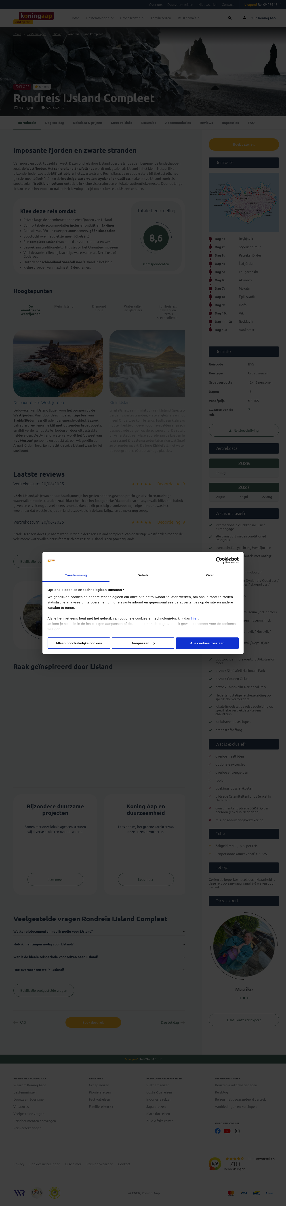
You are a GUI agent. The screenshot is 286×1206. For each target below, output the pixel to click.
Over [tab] (210, 575)
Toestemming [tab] (76, 575)
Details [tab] (143, 575)
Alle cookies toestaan (207, 643)
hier (194, 618)
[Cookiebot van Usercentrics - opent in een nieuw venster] (219, 560)
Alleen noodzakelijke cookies (79, 643)
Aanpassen (143, 643)
